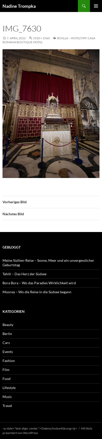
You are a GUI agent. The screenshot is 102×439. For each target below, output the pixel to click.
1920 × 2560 (41, 38)
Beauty (8, 324)
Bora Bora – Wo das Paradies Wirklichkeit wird (39, 283)
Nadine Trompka (19, 6)
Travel (7, 406)
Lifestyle (9, 388)
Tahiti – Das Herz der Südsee (24, 274)
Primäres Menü (96, 6)
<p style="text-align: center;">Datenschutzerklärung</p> (40, 428)
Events (8, 352)
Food (7, 378)
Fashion (9, 360)
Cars (6, 342)
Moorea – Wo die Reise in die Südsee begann (37, 292)
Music (7, 396)
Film (6, 370)
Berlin (7, 334)
